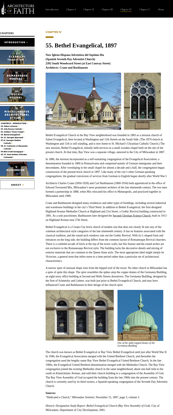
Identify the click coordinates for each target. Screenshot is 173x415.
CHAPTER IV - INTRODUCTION (14, 123)
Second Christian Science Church (132, 215)
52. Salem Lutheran (10, 126)
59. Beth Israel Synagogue (13, 151)
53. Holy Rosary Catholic (12, 129)
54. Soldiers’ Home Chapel (13, 132)
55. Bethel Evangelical (11, 134)
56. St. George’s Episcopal (12, 137)
